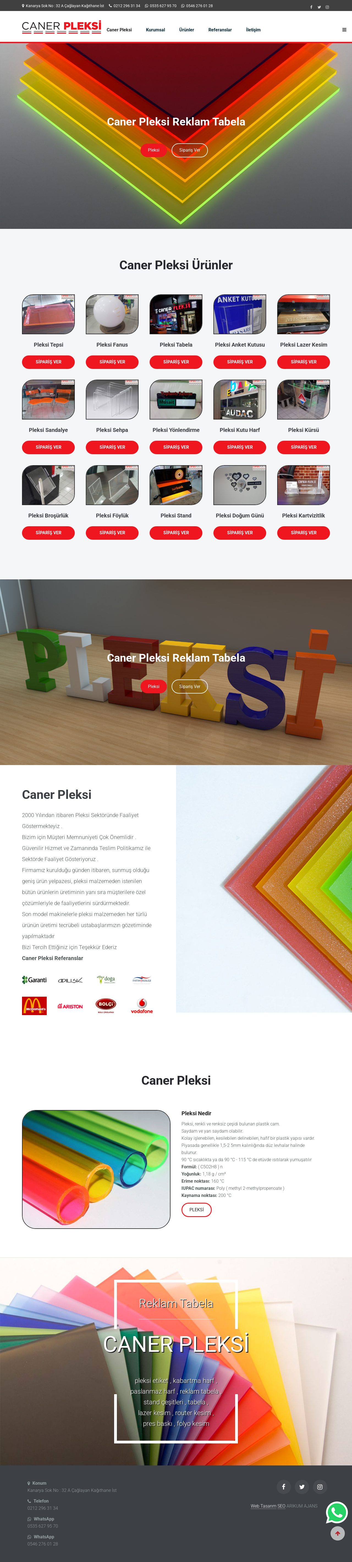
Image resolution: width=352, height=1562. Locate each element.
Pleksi (154, 150)
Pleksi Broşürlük (48, 515)
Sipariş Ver (189, 150)
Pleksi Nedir (196, 1113)
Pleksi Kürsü (303, 430)
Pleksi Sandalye (48, 430)
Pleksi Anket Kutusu (240, 344)
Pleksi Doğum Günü (240, 515)
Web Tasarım (263, 1506)
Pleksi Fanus (112, 344)
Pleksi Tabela (176, 344)
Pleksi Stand (176, 515)
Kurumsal (155, 29)
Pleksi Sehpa (112, 430)
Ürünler (186, 29)
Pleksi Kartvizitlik (303, 515)
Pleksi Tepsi (48, 344)
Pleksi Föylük (112, 515)
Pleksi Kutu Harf (240, 430)
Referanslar (220, 29)
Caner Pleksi (119, 29)
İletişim (253, 29)
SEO (281, 1506)
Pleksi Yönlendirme (176, 430)
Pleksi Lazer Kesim (303, 344)
